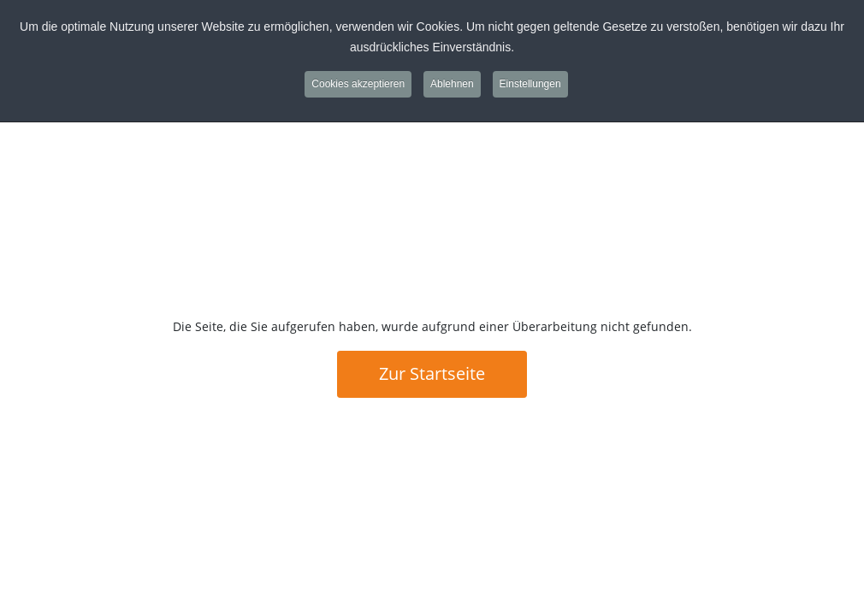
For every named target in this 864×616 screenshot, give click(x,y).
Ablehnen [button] (452, 84)
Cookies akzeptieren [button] (358, 84)
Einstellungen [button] (530, 84)
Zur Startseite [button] (432, 373)
